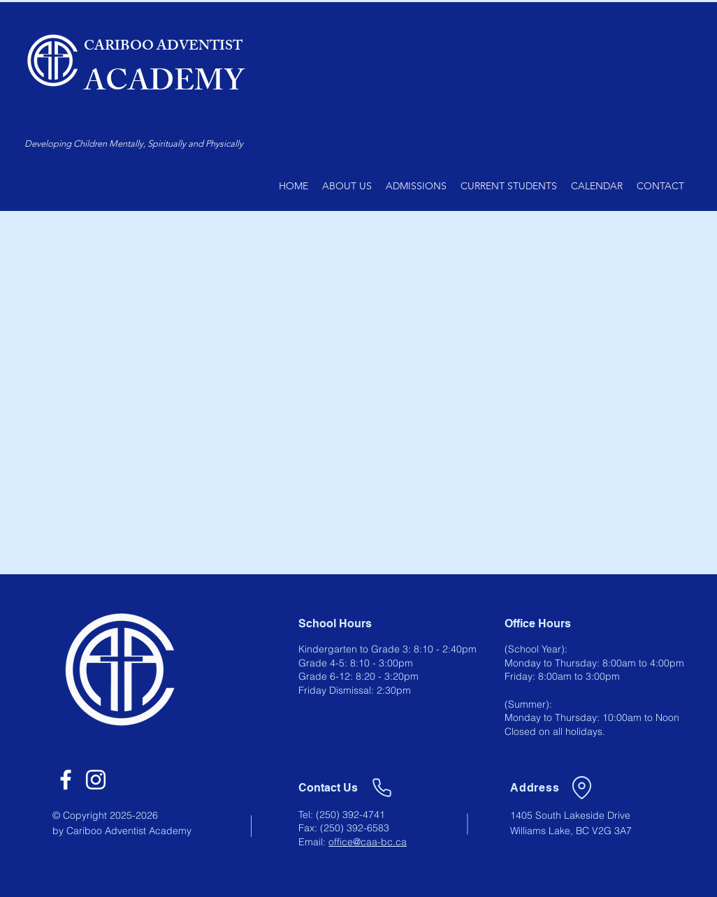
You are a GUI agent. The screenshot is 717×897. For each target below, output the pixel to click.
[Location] (581, 787)
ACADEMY (164, 84)
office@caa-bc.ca (367, 842)
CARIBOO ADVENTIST (163, 47)
